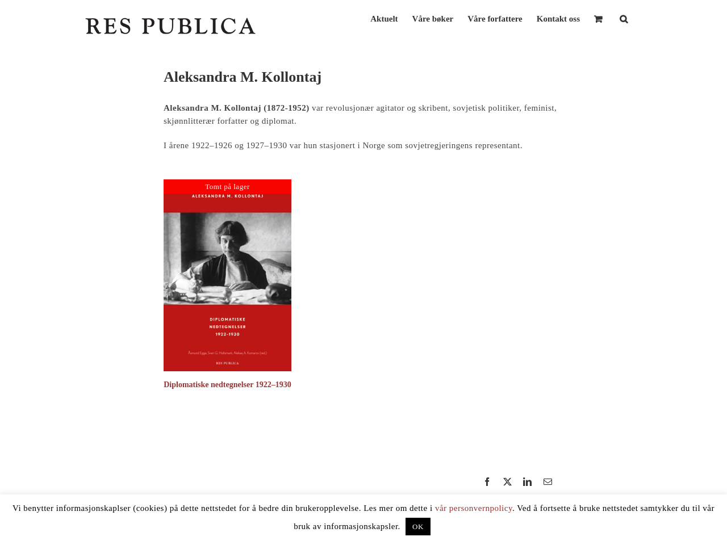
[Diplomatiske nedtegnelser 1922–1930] (227, 183)
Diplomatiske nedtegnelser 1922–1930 (227, 384)
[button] (624, 18)
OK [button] (418, 526)
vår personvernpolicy (473, 508)
